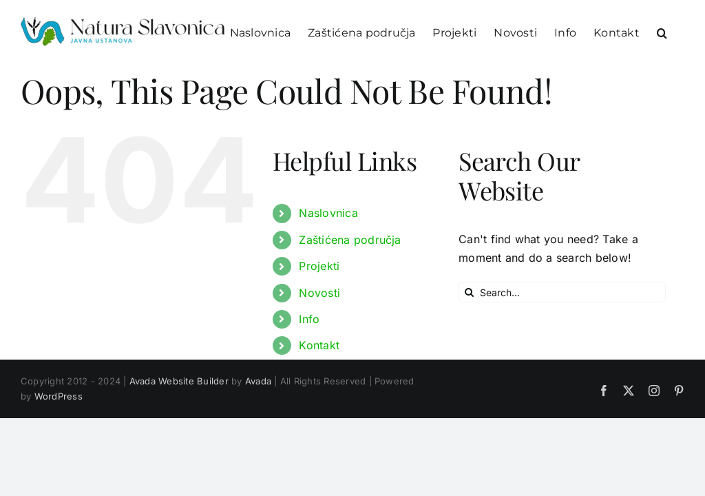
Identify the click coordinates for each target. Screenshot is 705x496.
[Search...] (562, 292)
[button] (662, 32)
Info (309, 319)
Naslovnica (328, 213)
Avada (258, 380)
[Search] (469, 292)
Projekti (319, 266)
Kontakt (319, 345)
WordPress (58, 396)
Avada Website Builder (179, 380)
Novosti (319, 293)
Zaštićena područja (350, 240)
